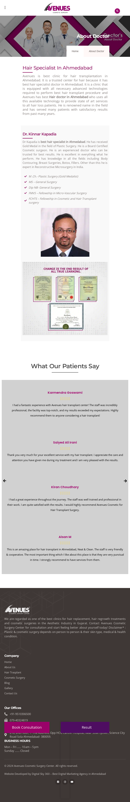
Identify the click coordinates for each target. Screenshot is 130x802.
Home (75, 51)
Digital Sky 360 (41, 774)
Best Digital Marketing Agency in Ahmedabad (79, 774)
